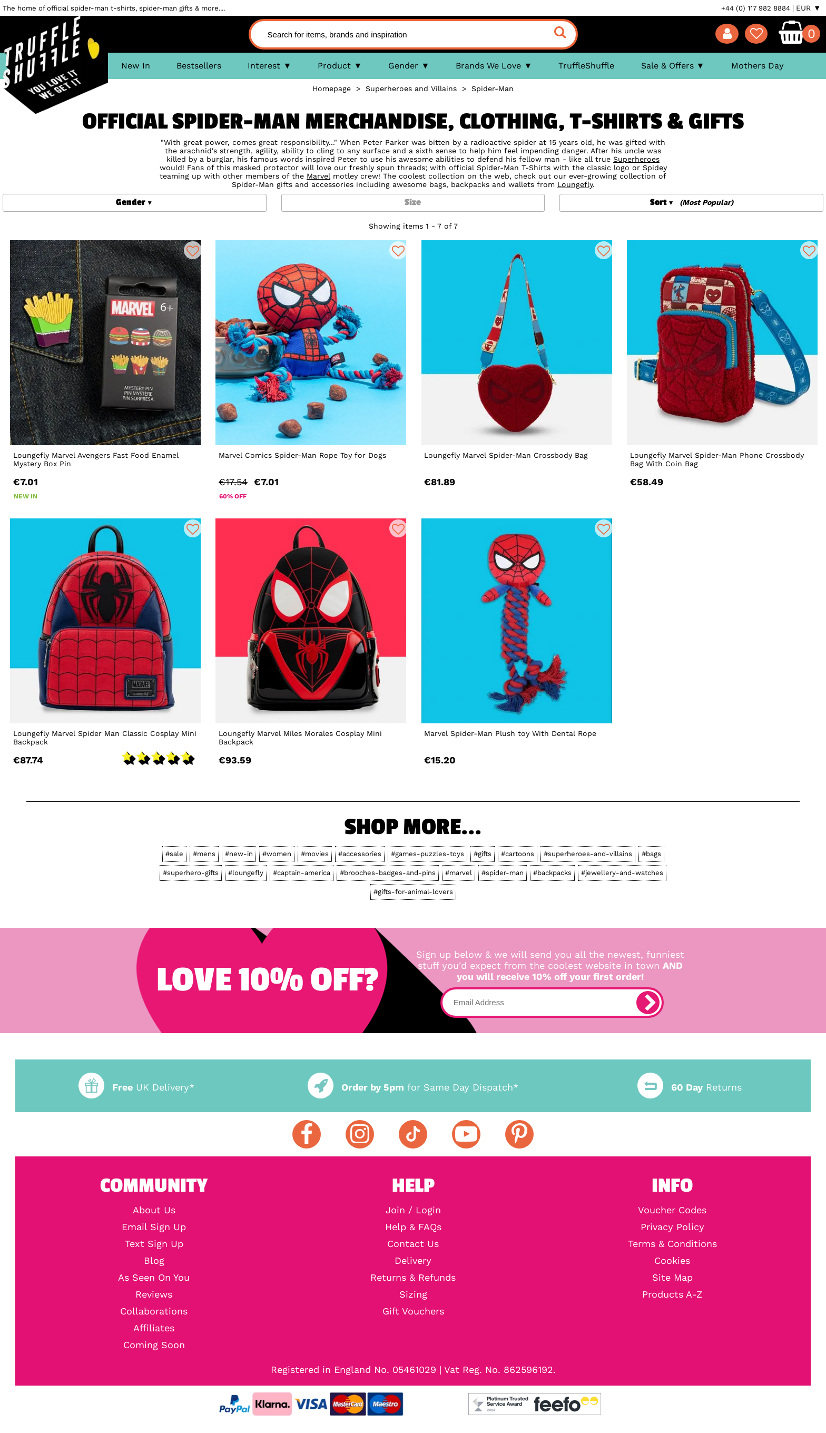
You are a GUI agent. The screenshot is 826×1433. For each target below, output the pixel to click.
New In (135, 66)
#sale (174, 854)
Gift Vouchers (413, 1311)
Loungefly (575, 184)
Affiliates (153, 1328)
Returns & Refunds (413, 1277)
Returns (689, 1087)
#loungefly (245, 873)
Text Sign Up (154, 1244)
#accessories (359, 854)
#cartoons (517, 854)
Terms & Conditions (672, 1244)
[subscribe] (648, 1002)
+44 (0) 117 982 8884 (755, 8)
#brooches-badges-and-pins (388, 873)
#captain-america (301, 873)
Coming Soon (154, 1345)
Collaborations (154, 1311)
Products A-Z (672, 1294)
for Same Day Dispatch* (413, 1087)
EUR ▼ (808, 8)
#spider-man (502, 873)
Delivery (413, 1260)
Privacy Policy (672, 1227)
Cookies (672, 1260)
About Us (154, 1210)
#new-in (239, 854)
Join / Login (413, 1210)
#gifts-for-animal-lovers (413, 892)
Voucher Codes (672, 1210)
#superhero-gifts (191, 873)
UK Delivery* (136, 1087)
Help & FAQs (413, 1227)
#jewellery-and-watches (622, 873)
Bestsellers (198, 66)
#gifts (482, 854)
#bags (651, 854)
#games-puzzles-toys (427, 854)
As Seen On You (154, 1277)
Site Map (672, 1277)
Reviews (153, 1294)
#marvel (458, 873)
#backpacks (552, 873)
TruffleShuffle (586, 66)
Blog (154, 1260)
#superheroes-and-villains (588, 854)
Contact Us (413, 1244)
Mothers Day (757, 66)
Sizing (413, 1294)
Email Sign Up (154, 1227)
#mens (204, 854)
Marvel (318, 176)
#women (276, 854)
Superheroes (636, 159)
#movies (315, 854)
